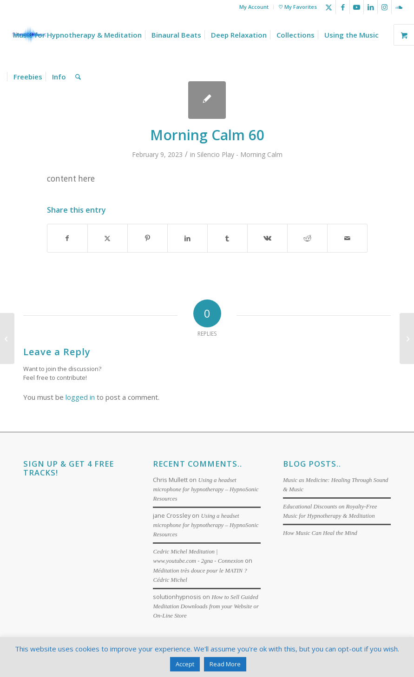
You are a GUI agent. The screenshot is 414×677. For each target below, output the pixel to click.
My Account (254, 6)
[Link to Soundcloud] (399, 7)
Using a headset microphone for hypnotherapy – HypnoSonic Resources (205, 489)
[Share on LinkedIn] (187, 238)
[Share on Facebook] (67, 238)
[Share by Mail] (347, 238)
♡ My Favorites (297, 6)
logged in (80, 397)
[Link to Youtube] (356, 7)
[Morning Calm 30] (7, 338)
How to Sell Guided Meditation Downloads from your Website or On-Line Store (206, 606)
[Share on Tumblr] (227, 238)
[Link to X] (328, 7)
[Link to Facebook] (342, 7)
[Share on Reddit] (307, 238)
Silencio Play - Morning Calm (240, 154)
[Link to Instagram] (384, 7)
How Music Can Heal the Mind (320, 533)
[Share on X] (107, 238)
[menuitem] (254, 7)
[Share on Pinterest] (147, 238)
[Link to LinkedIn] (370, 7)
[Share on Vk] (267, 238)
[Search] (78, 77)
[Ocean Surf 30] (407, 338)
